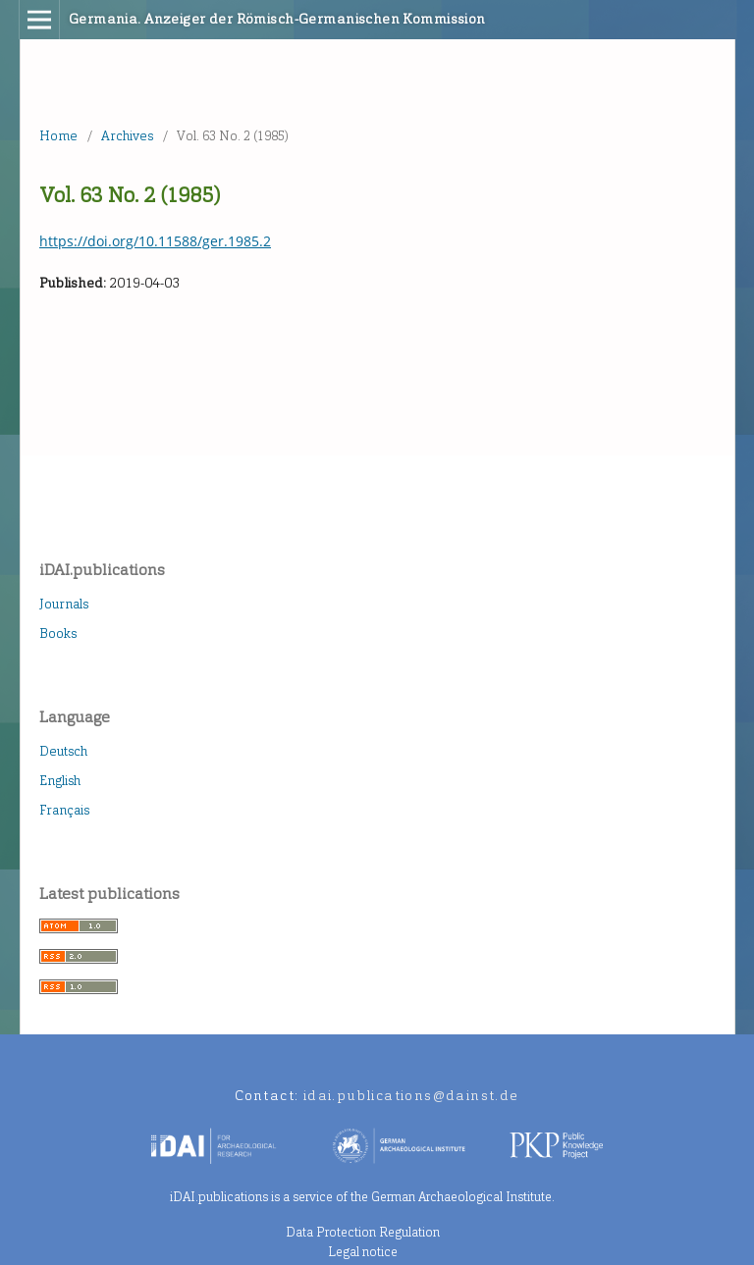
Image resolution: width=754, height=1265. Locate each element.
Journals (63, 604)
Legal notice (363, 1251)
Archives (127, 136)
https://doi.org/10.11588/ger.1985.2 (155, 241)
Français (64, 810)
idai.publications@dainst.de (411, 1095)
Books (58, 633)
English (60, 780)
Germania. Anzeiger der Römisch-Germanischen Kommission (277, 19)
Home (58, 136)
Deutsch (63, 751)
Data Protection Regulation (363, 1232)
